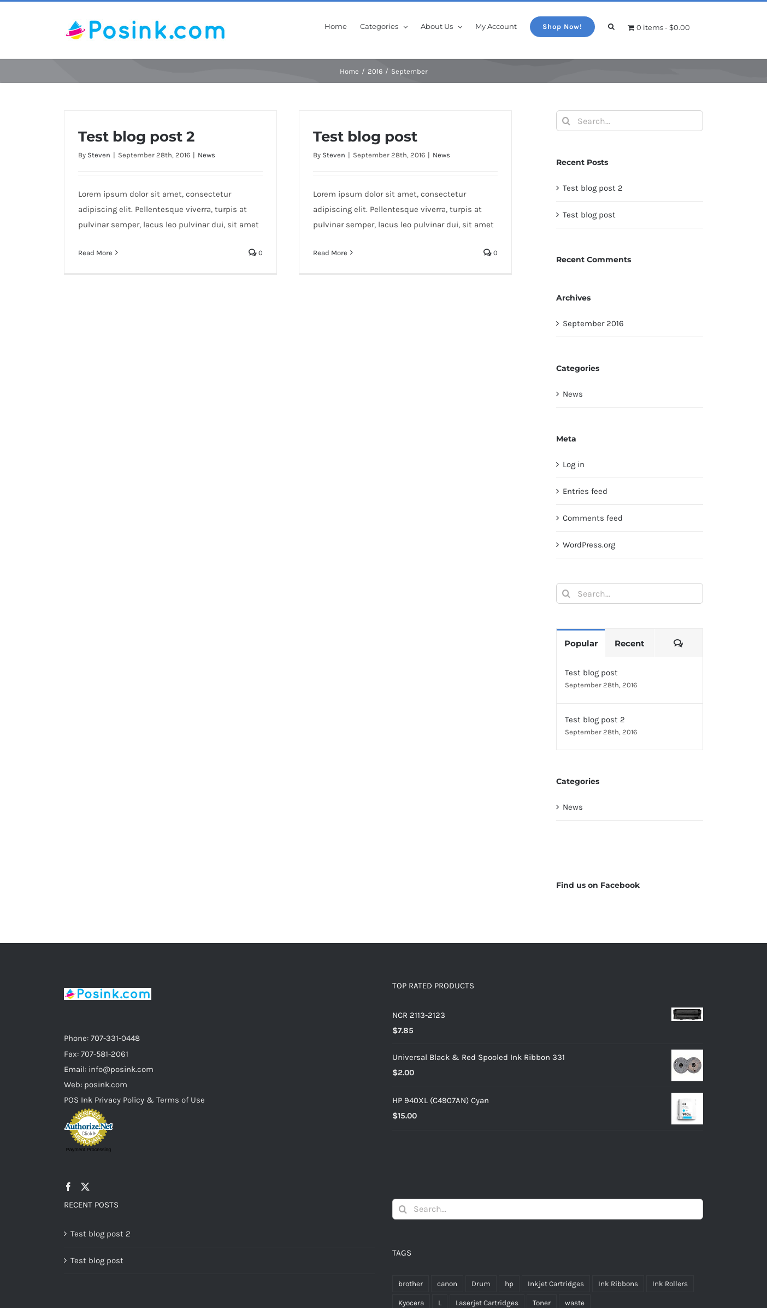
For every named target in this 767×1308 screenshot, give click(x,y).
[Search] (566, 120)
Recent (630, 643)
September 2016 (593, 323)
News (206, 155)
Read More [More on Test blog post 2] (95, 253)
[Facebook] (68, 1186)
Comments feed (593, 518)
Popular (581, 643)
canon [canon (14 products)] (447, 1284)
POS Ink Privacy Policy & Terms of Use (134, 1100)
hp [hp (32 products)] (509, 1284)
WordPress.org (589, 545)
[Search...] (629, 120)
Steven (98, 155)
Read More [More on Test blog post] (330, 253)
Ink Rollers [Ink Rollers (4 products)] (670, 1284)
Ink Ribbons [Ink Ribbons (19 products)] (618, 1284)
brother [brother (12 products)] (410, 1284)
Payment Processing (88, 1149)
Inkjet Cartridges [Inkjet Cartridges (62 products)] (556, 1284)
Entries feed (585, 491)
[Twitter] (85, 1186)
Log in (574, 464)
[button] (611, 25)
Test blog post (365, 136)
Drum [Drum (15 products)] (481, 1284)
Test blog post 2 (136, 136)
